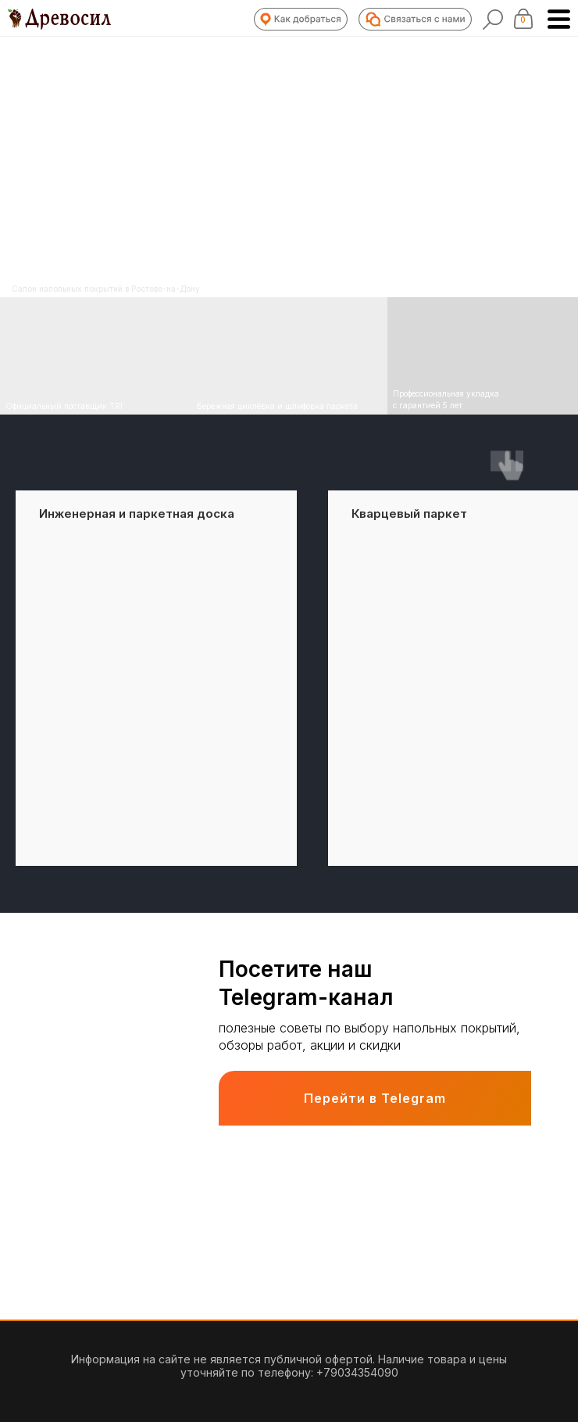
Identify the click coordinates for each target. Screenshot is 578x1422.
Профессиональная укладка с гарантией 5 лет (446, 400)
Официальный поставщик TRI (64, 406)
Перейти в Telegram (375, 1098)
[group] (156, 678)
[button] (301, 19)
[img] (289, 356)
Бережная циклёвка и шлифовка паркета (277, 406)
